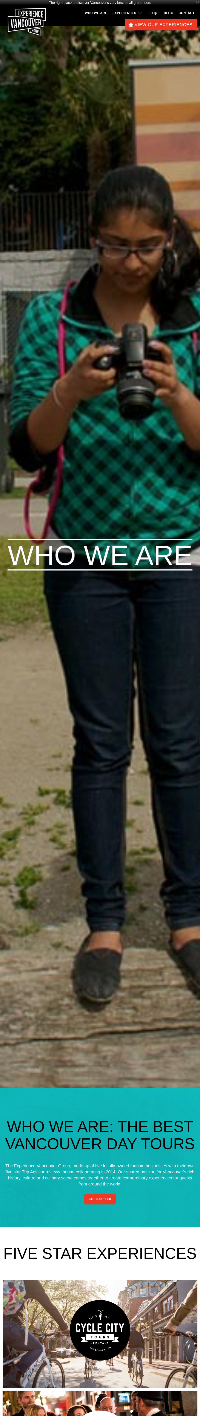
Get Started (100, 1196)
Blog (168, 10)
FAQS (153, 10)
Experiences (124, 10)
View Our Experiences (163, 22)
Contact (187, 10)
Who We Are (96, 10)
